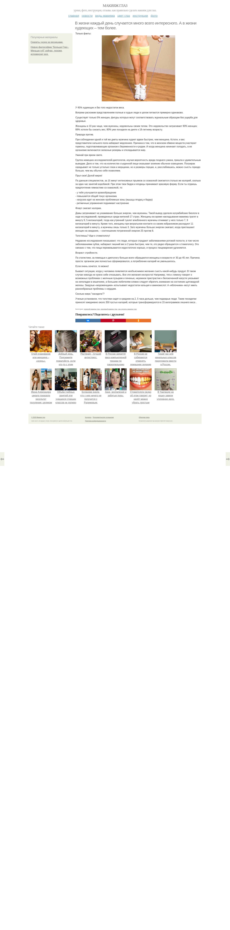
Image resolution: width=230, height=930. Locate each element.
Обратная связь (144, 417)
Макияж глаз (115, 6)
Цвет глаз (123, 15)
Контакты (88, 417)
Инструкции (140, 15)
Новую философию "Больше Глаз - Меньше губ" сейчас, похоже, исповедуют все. (50, 50)
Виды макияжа (105, 15)
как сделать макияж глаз (127, 309)
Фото (154, 15)
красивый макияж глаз (109, 309)
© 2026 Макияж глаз (38, 417)
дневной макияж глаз (92, 309)
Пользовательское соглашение (103, 417)
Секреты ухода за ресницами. (47, 42)
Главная (73, 15)
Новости (87, 15)
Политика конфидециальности (95, 421)
